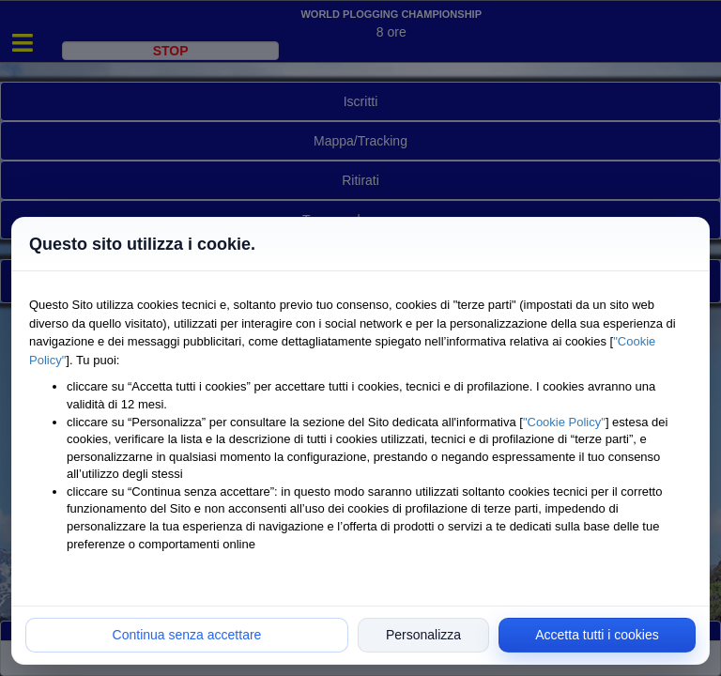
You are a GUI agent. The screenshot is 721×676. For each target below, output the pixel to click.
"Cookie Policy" (564, 422)
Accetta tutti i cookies (597, 634)
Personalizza (423, 634)
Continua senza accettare (187, 634)
